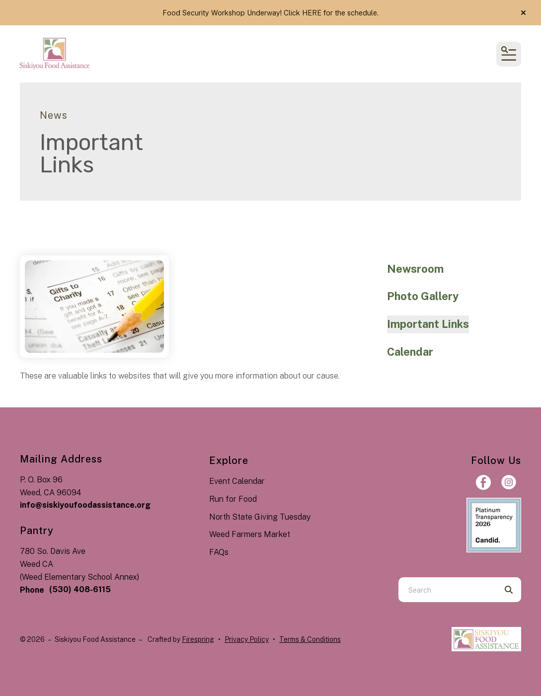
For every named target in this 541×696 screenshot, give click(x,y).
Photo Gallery (423, 296)
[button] (523, 13)
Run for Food (233, 499)
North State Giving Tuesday (259, 517)
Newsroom (415, 268)
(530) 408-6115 (80, 589)
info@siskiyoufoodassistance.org (85, 505)
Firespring (198, 639)
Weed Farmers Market (249, 534)
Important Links (428, 323)
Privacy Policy (247, 639)
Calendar (410, 351)
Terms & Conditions (310, 639)
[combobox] (447, 589)
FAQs (219, 552)
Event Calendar (237, 481)
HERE (311, 12)
